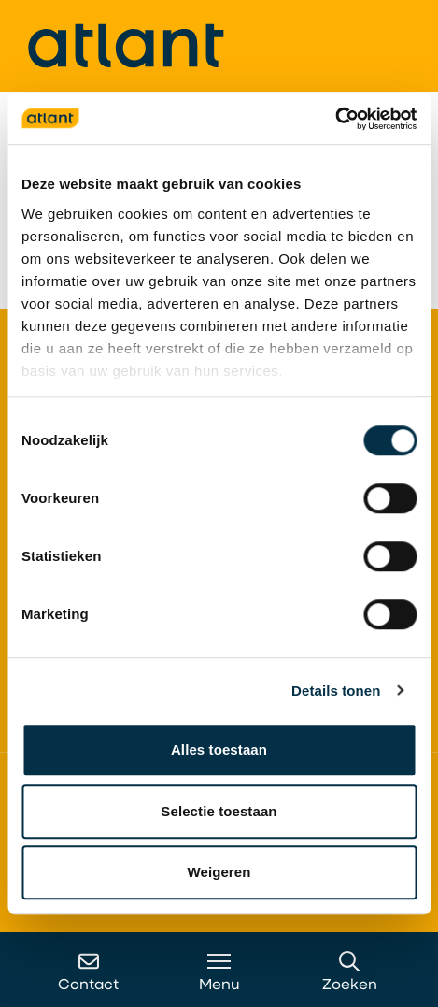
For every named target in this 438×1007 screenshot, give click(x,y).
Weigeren (218, 872)
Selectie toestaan (218, 811)
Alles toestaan (219, 749)
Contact (88, 972)
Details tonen (335, 690)
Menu (219, 972)
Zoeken (349, 972)
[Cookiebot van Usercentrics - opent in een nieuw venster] (335, 119)
